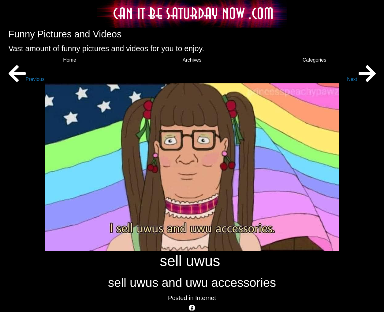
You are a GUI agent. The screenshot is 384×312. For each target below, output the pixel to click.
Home (69, 60)
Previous (27, 79)
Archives (192, 60)
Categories (314, 60)
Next (361, 79)
